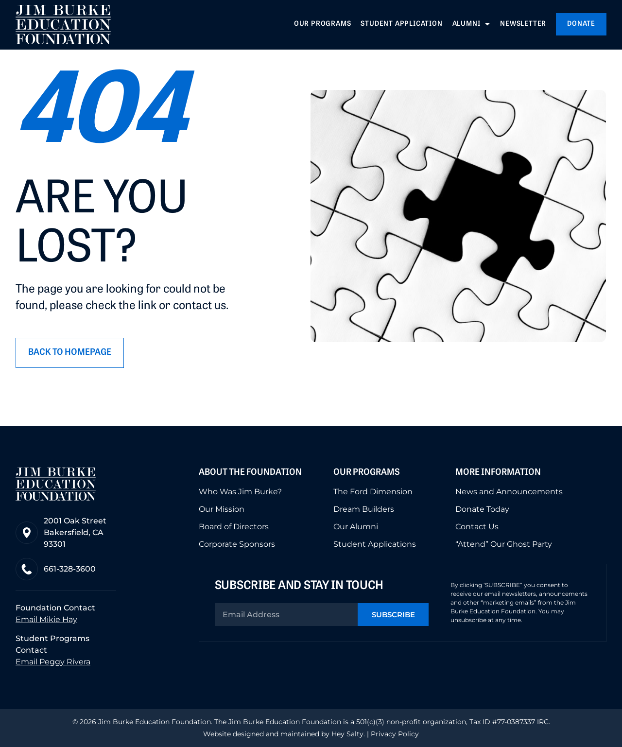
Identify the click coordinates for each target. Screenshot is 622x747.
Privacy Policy (395, 734)
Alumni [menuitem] (471, 24)
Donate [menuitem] (581, 24)
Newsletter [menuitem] (523, 24)
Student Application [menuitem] (401, 24)
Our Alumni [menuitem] (355, 527)
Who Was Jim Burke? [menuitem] (240, 492)
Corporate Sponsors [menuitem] (237, 544)
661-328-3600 (70, 568)
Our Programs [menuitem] (322, 24)
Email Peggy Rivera (53, 661)
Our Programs (366, 472)
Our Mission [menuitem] (221, 509)
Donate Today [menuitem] (482, 509)
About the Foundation (250, 472)
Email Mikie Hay (46, 619)
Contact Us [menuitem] (477, 527)
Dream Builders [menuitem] (363, 509)
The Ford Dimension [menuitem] (373, 492)
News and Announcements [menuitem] (509, 492)
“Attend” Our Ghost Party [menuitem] (503, 544)
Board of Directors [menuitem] (234, 527)
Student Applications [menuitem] (374, 544)
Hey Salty (346, 734)
